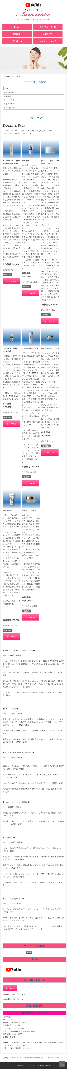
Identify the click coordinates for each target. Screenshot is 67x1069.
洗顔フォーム (8, 510)
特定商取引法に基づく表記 (34, 1058)
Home (16, 27)
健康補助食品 (11, 93)
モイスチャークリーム (50, 348)
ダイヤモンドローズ (48, 27)
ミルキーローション (30, 348)
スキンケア (10, 100)
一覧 (6, 88)
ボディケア (10, 104)
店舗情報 (16, 34)
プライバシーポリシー (55, 1058)
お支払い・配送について (12, 1058)
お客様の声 (47, 34)
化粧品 (8, 96)
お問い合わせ (16, 41)
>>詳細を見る (7, 274)
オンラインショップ (48, 41)
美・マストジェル (29, 510)
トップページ (7, 76)
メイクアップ (11, 108)
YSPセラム (26, 161)
